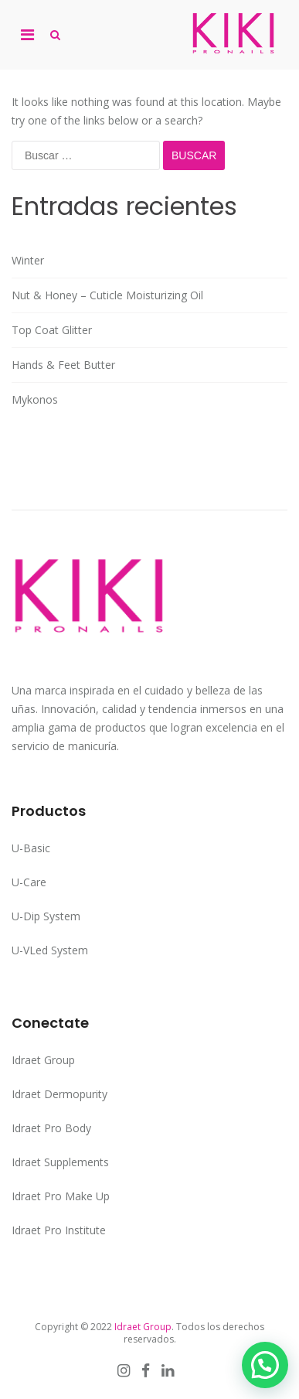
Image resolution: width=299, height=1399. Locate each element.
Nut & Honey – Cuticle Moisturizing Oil (107, 295)
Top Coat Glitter (52, 329)
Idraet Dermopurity (59, 1094)
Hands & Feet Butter (63, 364)
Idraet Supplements (60, 1162)
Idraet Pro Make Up (61, 1196)
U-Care (29, 882)
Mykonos (35, 399)
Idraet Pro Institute (59, 1230)
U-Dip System (46, 916)
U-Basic (31, 848)
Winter (28, 260)
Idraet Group (43, 1060)
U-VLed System (50, 950)
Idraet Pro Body (51, 1128)
